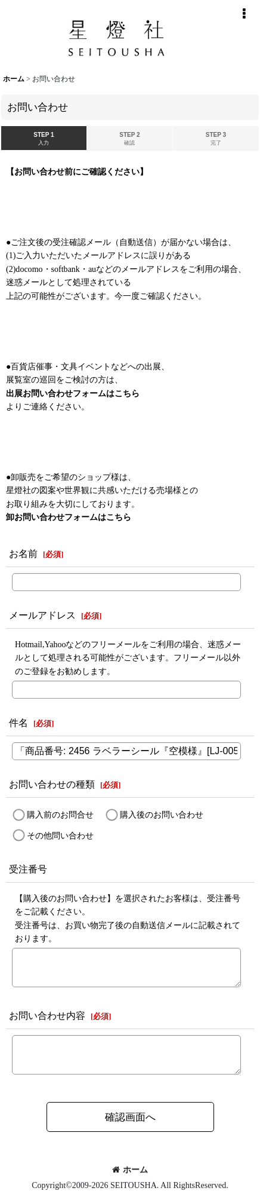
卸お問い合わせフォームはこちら (68, 517)
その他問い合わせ (60, 835)
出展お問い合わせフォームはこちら (73, 393)
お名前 (23, 553)
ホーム (130, 1169)
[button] (244, 14)
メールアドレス (42, 615)
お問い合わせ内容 (47, 1015)
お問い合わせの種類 (52, 784)
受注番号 (28, 869)
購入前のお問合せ (60, 814)
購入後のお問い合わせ (161, 814)
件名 (18, 722)
